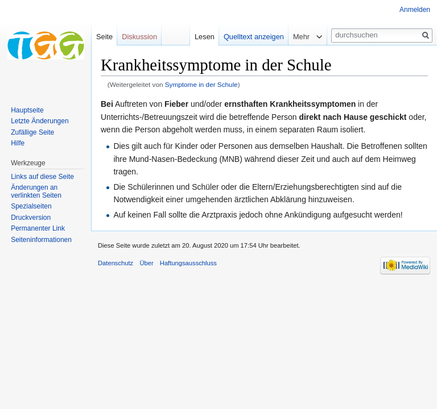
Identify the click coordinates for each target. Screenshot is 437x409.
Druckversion (31, 218)
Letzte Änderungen (39, 121)
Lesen (205, 36)
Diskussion (139, 36)
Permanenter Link (38, 228)
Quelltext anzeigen (254, 36)
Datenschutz (115, 263)
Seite (104, 36)
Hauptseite (27, 110)
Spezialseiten (31, 206)
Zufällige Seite (32, 132)
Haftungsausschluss (188, 263)
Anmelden (414, 10)
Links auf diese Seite (42, 177)
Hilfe (17, 143)
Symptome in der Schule (201, 84)
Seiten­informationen (41, 240)
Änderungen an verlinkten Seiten (36, 191)
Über (146, 263)
